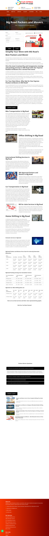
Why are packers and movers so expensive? (18, 439)
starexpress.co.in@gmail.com (26, 8)
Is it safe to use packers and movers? (17, 436)
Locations (31, 11)
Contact (8, 14)
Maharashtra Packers (23, 25)
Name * (7, 32)
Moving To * (17, 38)
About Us (13, 11)
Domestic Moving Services (10, 525)
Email (7, 35)
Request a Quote (11, 107)
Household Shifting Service (10, 516)
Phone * (16, 32)
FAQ (36, 11)
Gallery (25, 11)
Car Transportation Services (10, 520)
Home (8, 11)
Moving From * (8, 38)
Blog (41, 11)
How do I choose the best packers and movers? (19, 433)
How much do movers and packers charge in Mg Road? (21, 425)
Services (19, 11)
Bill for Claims (8, 528)
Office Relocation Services (10, 518)
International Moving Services (11, 527)
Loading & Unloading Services (11, 523)
